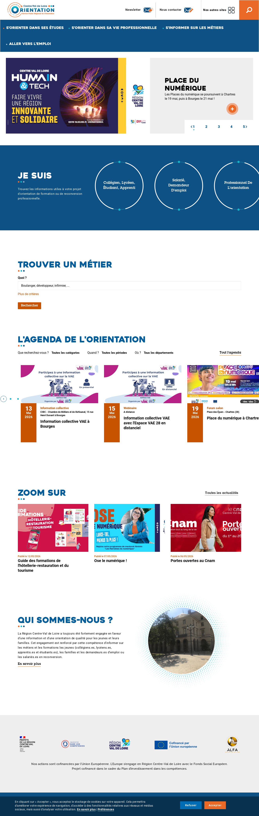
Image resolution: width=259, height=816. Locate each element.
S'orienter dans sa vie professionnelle (114, 27)
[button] (191, 127)
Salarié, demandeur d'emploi (178, 185)
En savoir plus (29, 664)
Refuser (191, 805)
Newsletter (139, 10)
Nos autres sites (214, 10)
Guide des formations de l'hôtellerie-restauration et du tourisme (43, 565)
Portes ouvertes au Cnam (193, 560)
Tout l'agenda (230, 352)
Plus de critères (28, 294)
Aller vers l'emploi (30, 43)
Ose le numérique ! (110, 560)
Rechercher (29, 305)
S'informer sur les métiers (195, 27)
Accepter (215, 805)
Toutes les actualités (221, 493)
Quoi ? (22, 278)
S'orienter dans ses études (35, 27)
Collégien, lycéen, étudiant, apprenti (119, 185)
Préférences (106, 809)
